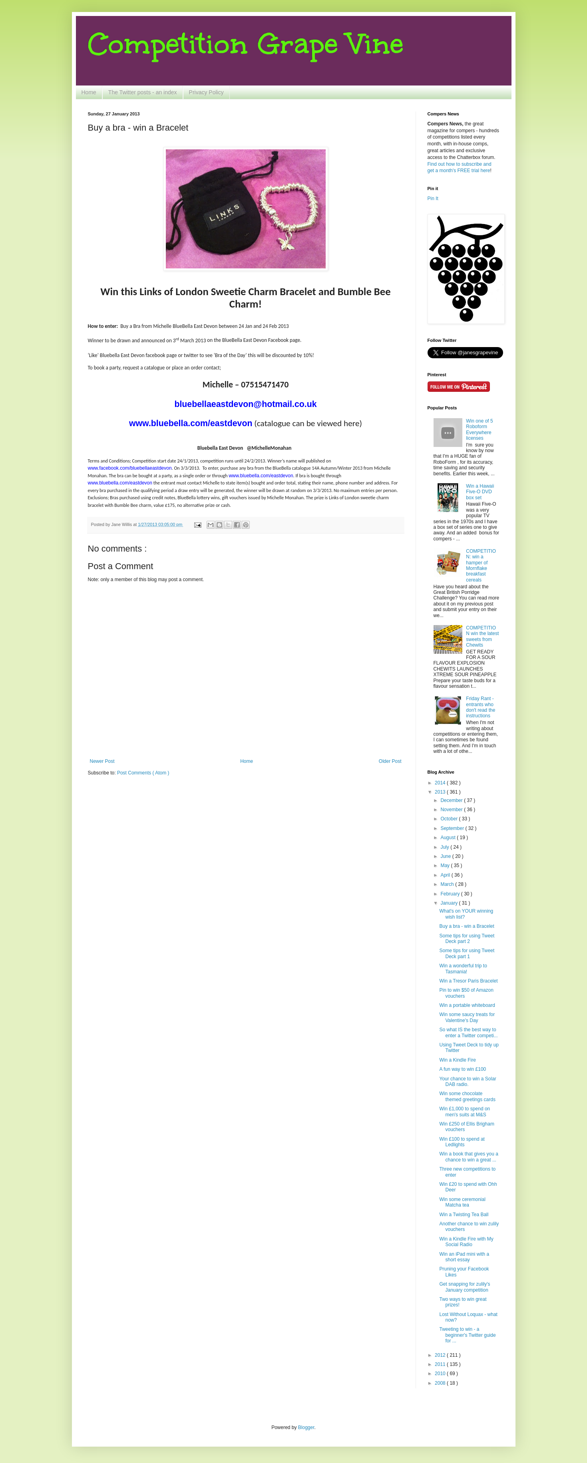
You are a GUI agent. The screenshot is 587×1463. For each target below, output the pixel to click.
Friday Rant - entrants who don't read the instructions (480, 707)
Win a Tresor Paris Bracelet (468, 981)
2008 (441, 1383)
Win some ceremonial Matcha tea (462, 1202)
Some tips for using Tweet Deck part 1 (466, 953)
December (452, 800)
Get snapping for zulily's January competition (464, 1286)
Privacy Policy (206, 92)
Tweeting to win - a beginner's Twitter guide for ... (467, 1335)
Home (89, 92)
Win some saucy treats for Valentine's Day (467, 1017)
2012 (441, 1355)
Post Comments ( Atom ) (143, 773)
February (450, 894)
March (447, 884)
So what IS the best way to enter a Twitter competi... (468, 1032)
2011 (441, 1364)
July (445, 847)
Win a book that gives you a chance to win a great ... (468, 1156)
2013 (441, 792)
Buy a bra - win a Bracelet (466, 926)
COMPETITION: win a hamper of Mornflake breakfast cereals (481, 565)
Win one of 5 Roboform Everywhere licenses (479, 429)
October (449, 819)
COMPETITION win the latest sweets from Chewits (482, 636)
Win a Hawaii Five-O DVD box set (480, 491)
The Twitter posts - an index (142, 92)
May (445, 865)
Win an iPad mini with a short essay (464, 1257)
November (452, 809)
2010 (441, 1373)
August (448, 837)
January (449, 903)
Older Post (390, 761)
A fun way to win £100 (462, 1069)
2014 (441, 783)
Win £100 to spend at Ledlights (461, 1141)
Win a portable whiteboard (467, 1005)
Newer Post (102, 761)
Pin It (433, 198)
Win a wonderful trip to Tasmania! (463, 968)
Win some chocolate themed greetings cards (467, 1096)
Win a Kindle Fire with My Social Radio (466, 1241)
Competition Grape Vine (246, 44)
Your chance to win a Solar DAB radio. (467, 1081)
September (452, 828)
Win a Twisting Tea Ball (463, 1214)
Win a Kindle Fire (457, 1060)
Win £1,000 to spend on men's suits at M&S (464, 1111)
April (445, 875)
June (446, 856)
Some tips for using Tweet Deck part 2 (466, 938)
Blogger (306, 1427)
